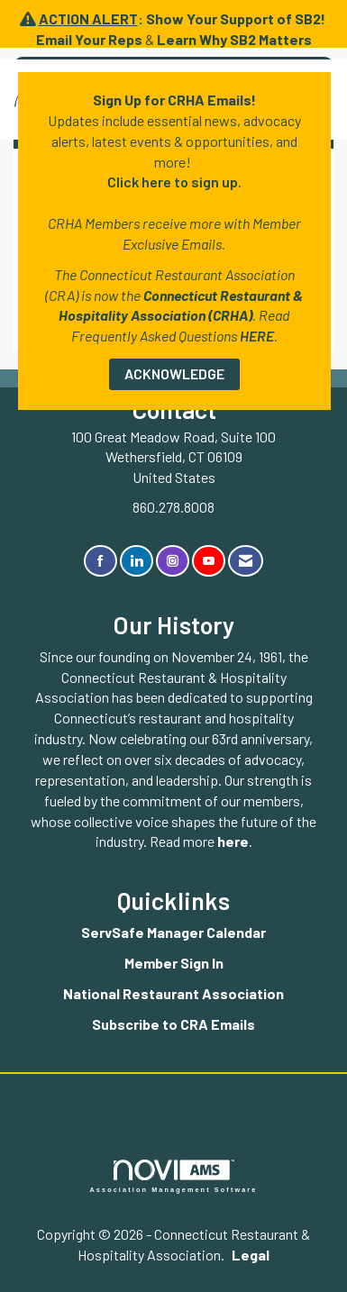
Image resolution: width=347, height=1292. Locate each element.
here (233, 841)
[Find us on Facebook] (100, 561)
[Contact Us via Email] (245, 561)
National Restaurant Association (173, 993)
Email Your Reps (89, 39)
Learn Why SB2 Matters (234, 39)
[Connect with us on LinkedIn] (136, 561)
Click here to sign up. (174, 181)
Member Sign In (174, 962)
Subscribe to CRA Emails (173, 1024)
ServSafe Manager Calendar (173, 932)
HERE (257, 335)
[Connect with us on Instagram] (172, 561)
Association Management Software (174, 1176)
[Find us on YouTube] (208, 561)
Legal (250, 1254)
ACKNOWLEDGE (174, 373)
